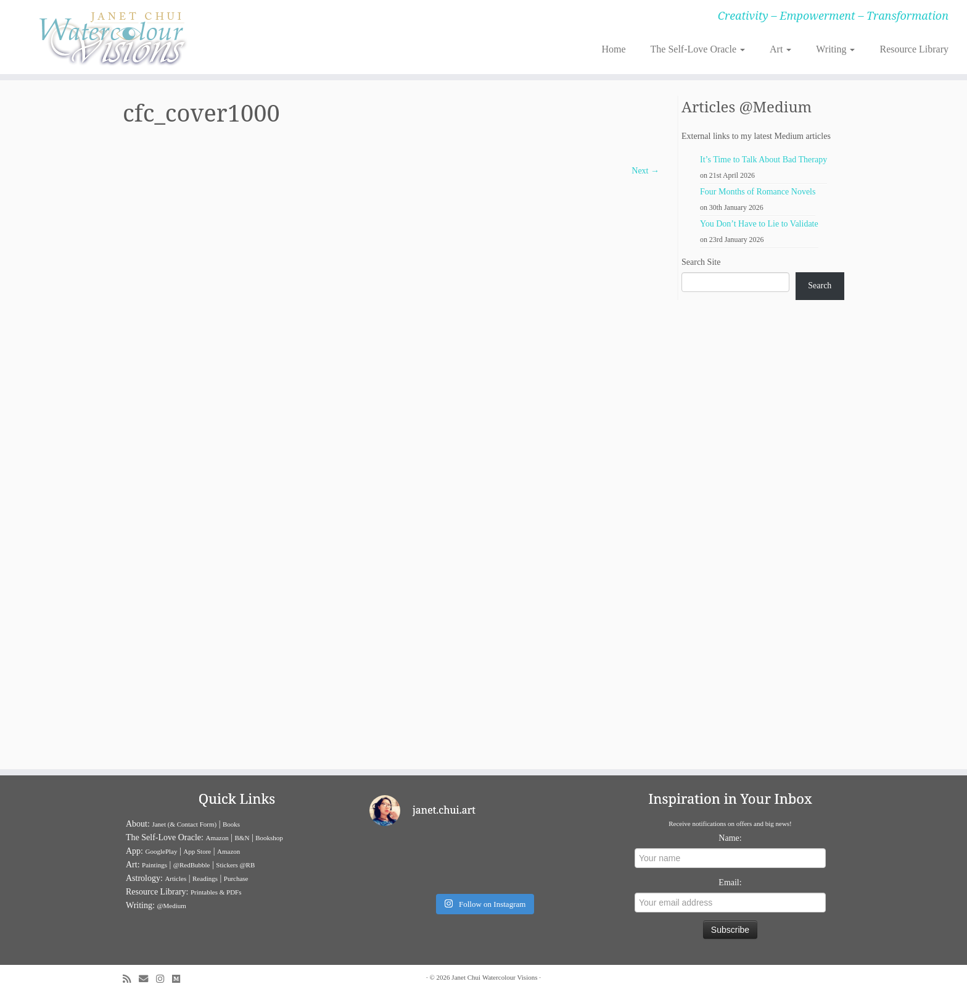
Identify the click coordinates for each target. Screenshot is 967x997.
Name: (729, 838)
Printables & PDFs (216, 892)
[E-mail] (147, 978)
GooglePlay (162, 851)
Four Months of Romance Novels (757, 191)
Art (780, 49)
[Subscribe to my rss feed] (131, 978)
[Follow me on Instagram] (164, 978)
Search (819, 285)
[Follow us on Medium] (180, 978)
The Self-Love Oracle (698, 49)
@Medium (171, 905)
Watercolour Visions (510, 977)
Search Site (700, 262)
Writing (835, 49)
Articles (175, 878)
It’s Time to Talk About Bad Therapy (763, 159)
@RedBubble (191, 865)
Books (231, 824)
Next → (645, 170)
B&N (242, 837)
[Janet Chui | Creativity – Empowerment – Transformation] (111, 37)
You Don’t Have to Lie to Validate (759, 223)
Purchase (236, 878)
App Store (197, 851)
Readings (205, 878)
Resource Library (913, 49)
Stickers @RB (235, 865)
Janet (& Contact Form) (184, 824)
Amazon (216, 837)
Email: (729, 882)
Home (613, 49)
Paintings (154, 865)
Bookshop (269, 837)
